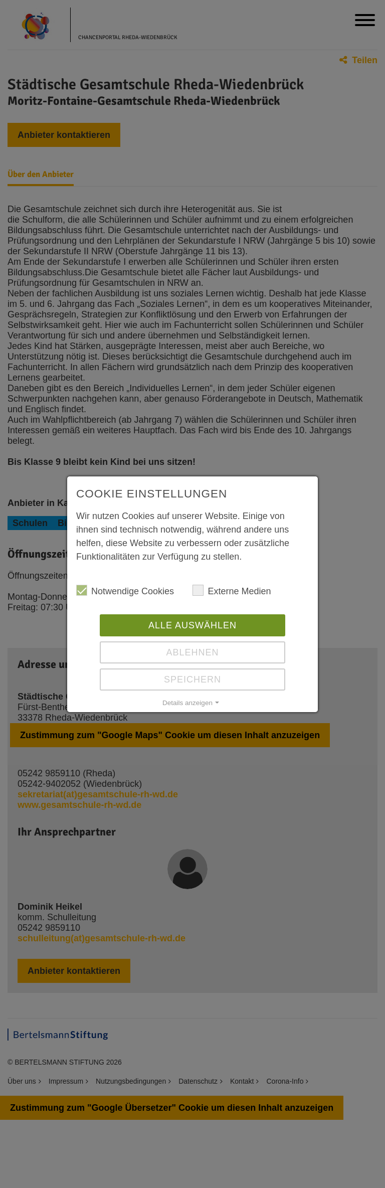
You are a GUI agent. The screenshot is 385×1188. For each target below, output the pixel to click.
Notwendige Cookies (125, 590)
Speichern (192, 679)
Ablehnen (192, 652)
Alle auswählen (192, 625)
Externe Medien (231, 590)
